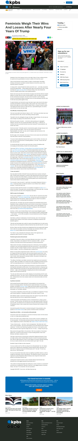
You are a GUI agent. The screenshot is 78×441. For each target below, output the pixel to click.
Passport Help (43, 432)
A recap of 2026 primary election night (63, 128)
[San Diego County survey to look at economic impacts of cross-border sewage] (30, 401)
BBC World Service (16, 8)
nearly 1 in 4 (42, 187)
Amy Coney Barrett (39, 167)
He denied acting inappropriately (25, 208)
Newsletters (28, 424)
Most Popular (60, 173)
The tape (24, 197)
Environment (24, 407)
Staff (27, 436)
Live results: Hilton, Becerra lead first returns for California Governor (64, 188)
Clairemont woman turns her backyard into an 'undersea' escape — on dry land (47, 410)
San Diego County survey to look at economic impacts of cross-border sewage (30, 410)
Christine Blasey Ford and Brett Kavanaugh (34, 148)
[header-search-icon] (64, 2)
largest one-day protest (21, 89)
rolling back (38, 160)
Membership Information (60, 426)
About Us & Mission (29, 422)
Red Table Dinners (60, 147)
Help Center (43, 434)
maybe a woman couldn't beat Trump (39, 321)
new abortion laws (27, 157)
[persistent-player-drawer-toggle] (69, 8)
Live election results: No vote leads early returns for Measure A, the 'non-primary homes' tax (64, 201)
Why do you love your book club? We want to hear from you (13, 410)
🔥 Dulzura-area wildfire (62, 27)
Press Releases (29, 432)
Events (65, 10)
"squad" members (27, 154)
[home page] (12, 3)
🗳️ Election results (61, 25)
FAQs (42, 428)
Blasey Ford (12, 230)
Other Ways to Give (59, 428)
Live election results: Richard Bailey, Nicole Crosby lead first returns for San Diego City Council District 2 (64, 208)
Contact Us (43, 426)
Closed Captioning (44, 424)
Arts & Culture (36, 10)
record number (39, 251)
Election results (11, 11)
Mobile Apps (28, 430)
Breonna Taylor (37, 158)
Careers (27, 426)
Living (41, 407)
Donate (39, 390)
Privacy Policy (28, 434)
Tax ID (57, 430)
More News (9, 395)
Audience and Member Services (46, 422)
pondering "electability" (37, 161)
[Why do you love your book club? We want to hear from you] (13, 401)
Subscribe (64, 85)
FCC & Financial (29, 428)
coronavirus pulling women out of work (18, 160)
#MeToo (17, 148)
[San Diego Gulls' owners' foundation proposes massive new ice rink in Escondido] (65, 401)
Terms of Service (29, 438)
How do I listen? (44, 430)
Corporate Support (59, 422)
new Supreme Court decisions (39, 157)
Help (70, 11)
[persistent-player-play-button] (6, 8)
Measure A (59, 29)
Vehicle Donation (59, 432)
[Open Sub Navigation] (18, 12)
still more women (16, 151)
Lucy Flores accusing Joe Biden (19, 149)
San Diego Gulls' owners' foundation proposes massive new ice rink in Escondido (64, 410)
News (18, 10)
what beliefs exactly (19, 309)
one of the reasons (25, 195)
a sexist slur (43, 155)
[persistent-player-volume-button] (10, 8)
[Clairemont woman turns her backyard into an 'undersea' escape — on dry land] (48, 401)
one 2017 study (23, 286)
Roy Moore (22, 148)
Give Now (69, 2)
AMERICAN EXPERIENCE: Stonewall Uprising (62, 166)
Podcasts (51, 10)
